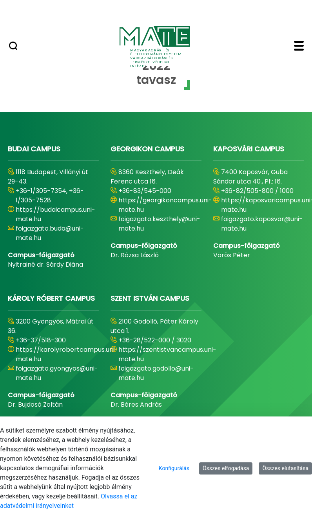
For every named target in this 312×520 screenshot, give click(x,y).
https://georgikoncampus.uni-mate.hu (165, 205)
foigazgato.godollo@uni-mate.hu (156, 373)
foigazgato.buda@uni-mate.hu (50, 233)
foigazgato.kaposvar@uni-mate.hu (262, 224)
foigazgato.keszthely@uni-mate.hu (159, 224)
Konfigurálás (174, 468)
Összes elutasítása (285, 468)
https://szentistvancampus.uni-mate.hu (167, 354)
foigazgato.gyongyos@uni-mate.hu (57, 373)
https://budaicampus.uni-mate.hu (55, 214)
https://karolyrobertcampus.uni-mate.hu (67, 354)
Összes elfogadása (226, 468)
